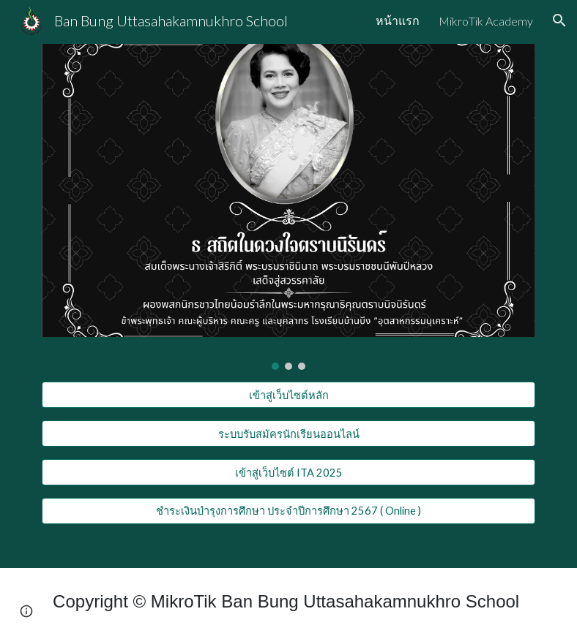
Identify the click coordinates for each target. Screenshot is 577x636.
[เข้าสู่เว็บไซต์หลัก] (288, 395)
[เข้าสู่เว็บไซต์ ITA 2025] (288, 472)
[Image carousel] (289, 207)
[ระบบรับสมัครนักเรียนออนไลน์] (288, 433)
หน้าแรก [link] (398, 20)
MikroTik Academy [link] (486, 21)
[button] (559, 20)
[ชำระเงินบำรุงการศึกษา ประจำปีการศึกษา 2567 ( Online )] (288, 511)
